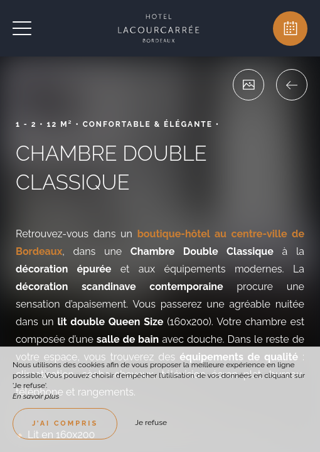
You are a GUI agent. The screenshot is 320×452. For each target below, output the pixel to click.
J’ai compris (65, 423)
